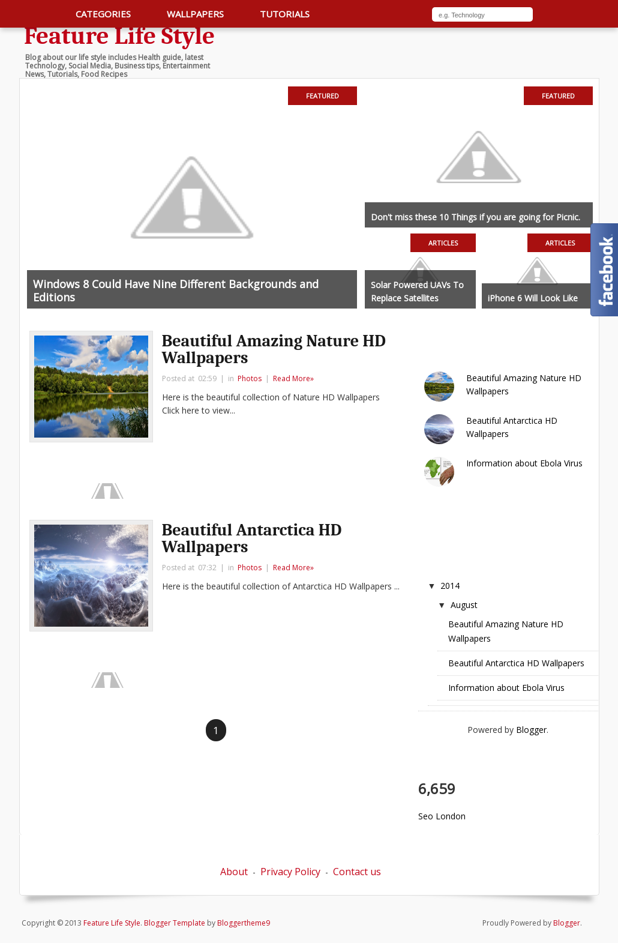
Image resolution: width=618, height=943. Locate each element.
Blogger (531, 729)
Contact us (357, 871)
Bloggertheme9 (243, 923)
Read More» (293, 378)
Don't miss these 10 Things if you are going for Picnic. (475, 217)
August (464, 604)
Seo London (442, 816)
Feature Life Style (119, 36)
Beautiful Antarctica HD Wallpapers (252, 538)
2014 (450, 585)
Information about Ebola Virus (524, 463)
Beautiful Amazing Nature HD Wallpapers (274, 349)
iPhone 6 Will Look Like (533, 298)
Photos (250, 378)
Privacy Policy (290, 871)
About (234, 871)
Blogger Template (174, 923)
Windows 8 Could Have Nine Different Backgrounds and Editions (176, 290)
